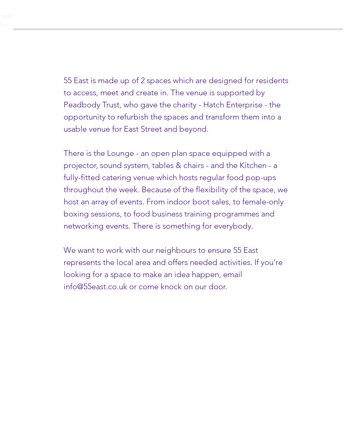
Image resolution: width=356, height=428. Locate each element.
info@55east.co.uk (95, 286)
